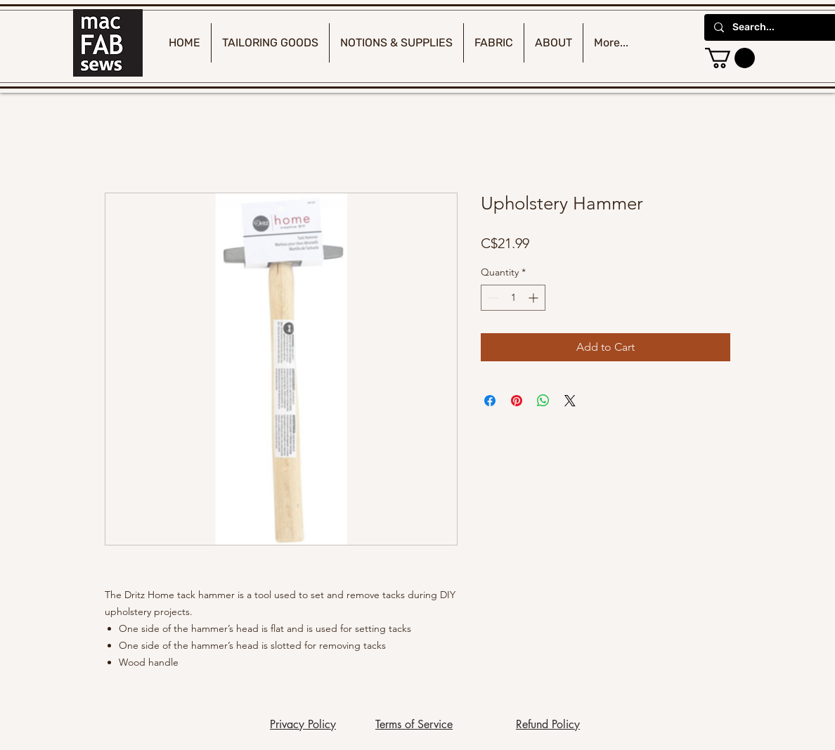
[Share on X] (570, 400)
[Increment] (534, 297)
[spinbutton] (513, 297)
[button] (730, 58)
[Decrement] (491, 297)
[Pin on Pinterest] (516, 400)
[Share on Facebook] (489, 400)
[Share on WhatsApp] (543, 400)
